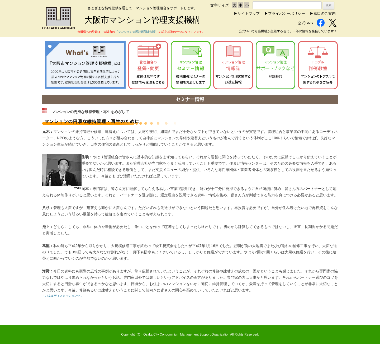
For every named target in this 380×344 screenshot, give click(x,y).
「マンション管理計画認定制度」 (137, 31)
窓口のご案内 (325, 13)
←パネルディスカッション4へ (62, 295)
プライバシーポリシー (286, 13)
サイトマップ (249, 13)
